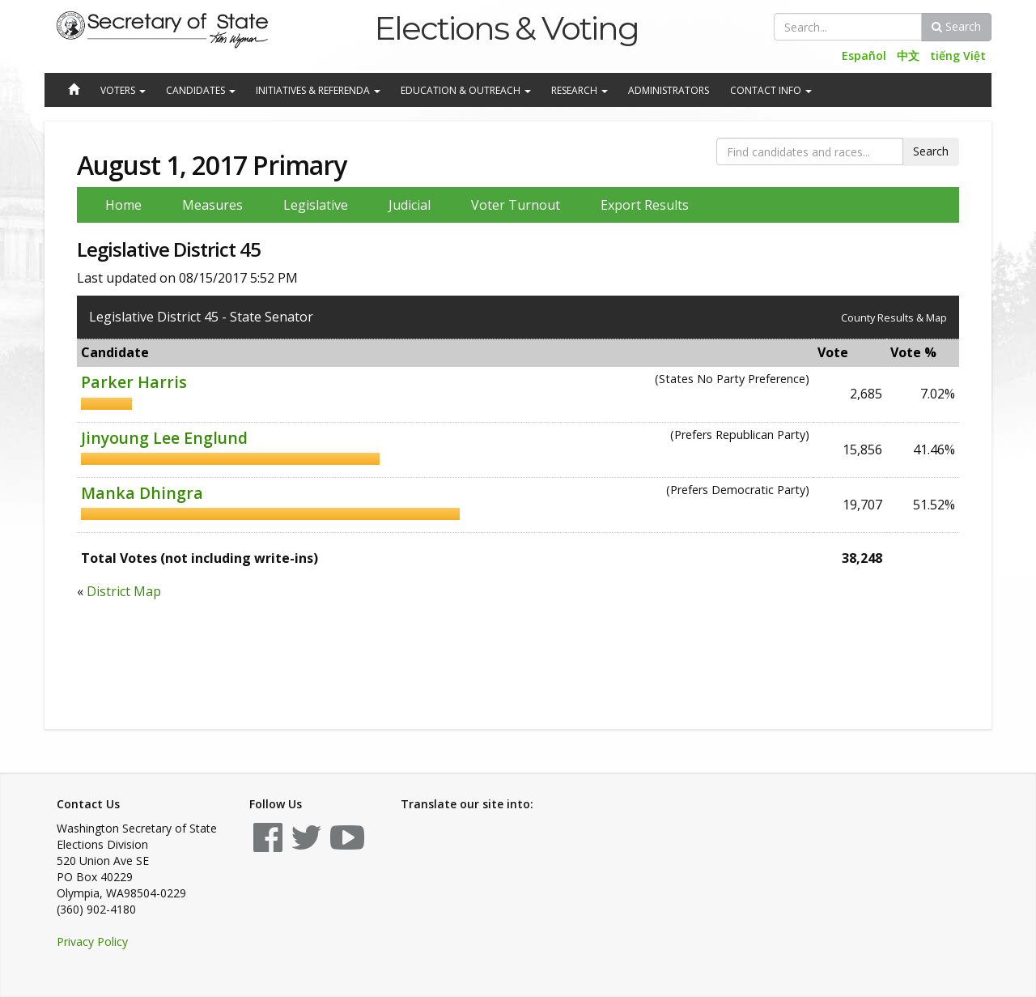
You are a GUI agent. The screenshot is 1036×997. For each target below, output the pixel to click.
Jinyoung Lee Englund (164, 438)
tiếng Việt (958, 55)
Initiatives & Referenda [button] (318, 90)
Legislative (315, 205)
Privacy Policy (92, 941)
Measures (212, 205)
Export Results (645, 205)
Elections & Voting (506, 28)
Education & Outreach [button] (466, 90)
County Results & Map (894, 317)
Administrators (668, 90)
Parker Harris (134, 382)
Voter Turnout (515, 205)
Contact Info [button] (771, 90)
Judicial (409, 205)
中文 (908, 55)
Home (123, 205)
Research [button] (579, 90)
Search (956, 26)
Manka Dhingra (142, 493)
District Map (124, 591)
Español (864, 55)
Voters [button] (123, 90)
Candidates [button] (201, 90)
